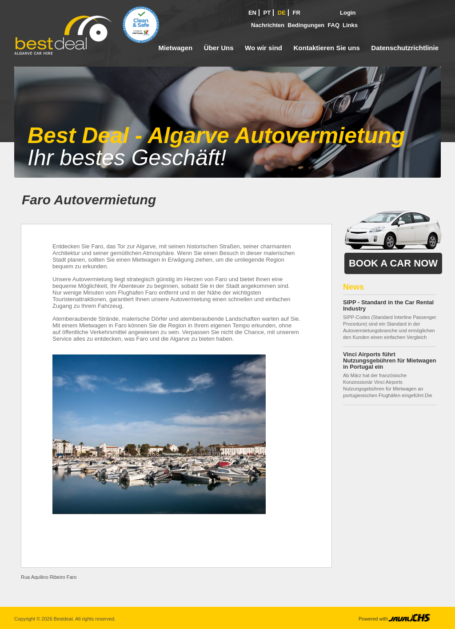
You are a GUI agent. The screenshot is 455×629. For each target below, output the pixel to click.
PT (267, 12)
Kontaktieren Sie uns (327, 48)
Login (347, 12)
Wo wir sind (263, 48)
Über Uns (219, 48)
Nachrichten (267, 25)
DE (282, 12)
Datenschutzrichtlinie (405, 48)
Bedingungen (305, 25)
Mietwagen (176, 48)
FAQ (333, 25)
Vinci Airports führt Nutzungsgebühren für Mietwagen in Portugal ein (389, 360)
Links (350, 25)
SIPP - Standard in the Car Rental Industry (388, 305)
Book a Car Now (393, 263)
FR (296, 12)
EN (252, 12)
